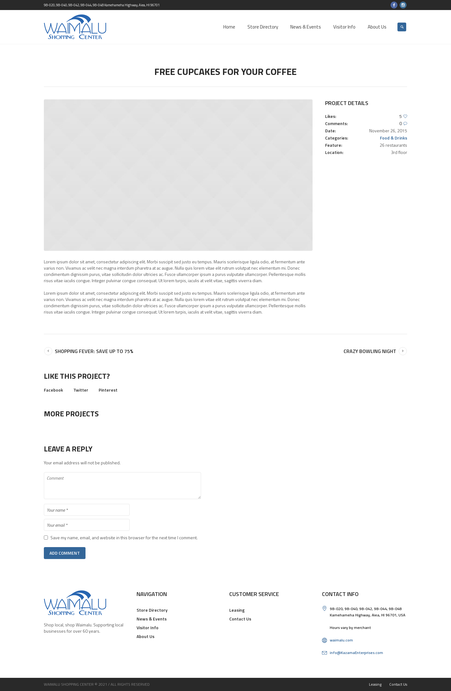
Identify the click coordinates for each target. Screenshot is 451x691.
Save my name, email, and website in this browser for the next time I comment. (124, 538)
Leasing (237, 610)
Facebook (53, 390)
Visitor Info (147, 627)
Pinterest (108, 390)
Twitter (80, 390)
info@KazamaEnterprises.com (356, 653)
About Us (145, 636)
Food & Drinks (393, 138)
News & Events (152, 618)
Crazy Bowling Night (370, 351)
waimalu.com (341, 640)
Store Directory (152, 610)
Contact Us (240, 618)
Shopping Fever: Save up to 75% (94, 351)
